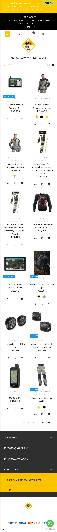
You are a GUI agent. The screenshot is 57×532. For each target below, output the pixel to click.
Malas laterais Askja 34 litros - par (42, 286)
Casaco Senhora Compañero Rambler (15, 166)
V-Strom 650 (34, 58)
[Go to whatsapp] (50, 523)
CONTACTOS (11, 470)
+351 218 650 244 (30, 17)
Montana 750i (15, 398)
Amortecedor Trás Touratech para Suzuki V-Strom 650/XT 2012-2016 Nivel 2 (15, 229)
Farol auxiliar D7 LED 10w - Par (15, 345)
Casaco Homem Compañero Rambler (42, 106)
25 (43, 422)
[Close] (48, 3)
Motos (14, 58)
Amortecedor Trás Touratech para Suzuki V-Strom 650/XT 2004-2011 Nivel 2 (42, 169)
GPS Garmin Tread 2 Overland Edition (14, 286)
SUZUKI (23, 58)
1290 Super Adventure (42, 98)
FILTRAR (10, 64)
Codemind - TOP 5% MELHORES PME (30, 516)
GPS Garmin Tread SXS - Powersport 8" (15, 106)
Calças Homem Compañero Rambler (42, 399)
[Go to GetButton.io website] (50, 529)
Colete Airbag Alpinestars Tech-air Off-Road (42, 226)
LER (37, 3)
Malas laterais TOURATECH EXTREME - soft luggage (42, 345)
